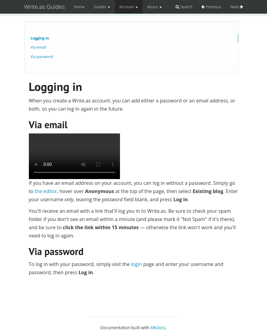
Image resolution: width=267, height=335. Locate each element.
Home (79, 6)
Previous (211, 6)
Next (236, 6)
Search (184, 6)
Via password (42, 56)
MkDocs (158, 327)
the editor (46, 191)
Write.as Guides (44, 7)
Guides (102, 6)
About (154, 6)
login (136, 264)
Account (128, 6)
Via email (38, 47)
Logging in (40, 38)
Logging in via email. (74, 156)
